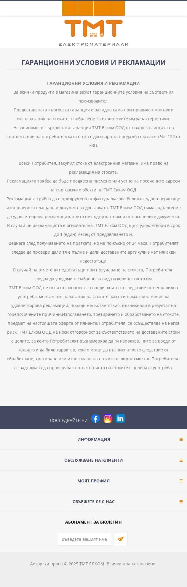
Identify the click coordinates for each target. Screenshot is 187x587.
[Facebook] (95, 418)
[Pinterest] (133, 418)
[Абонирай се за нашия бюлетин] (84, 539)
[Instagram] (108, 418)
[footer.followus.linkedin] (120, 418)
